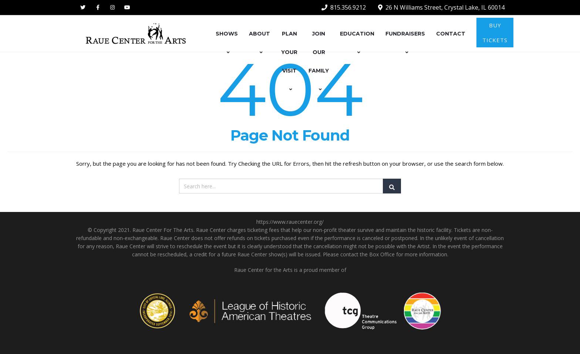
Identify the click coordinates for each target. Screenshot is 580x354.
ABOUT (259, 42)
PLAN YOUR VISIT (289, 61)
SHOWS (227, 42)
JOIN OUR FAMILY (318, 61)
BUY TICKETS (495, 32)
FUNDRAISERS (405, 42)
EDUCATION (357, 42)
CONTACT (450, 33)
